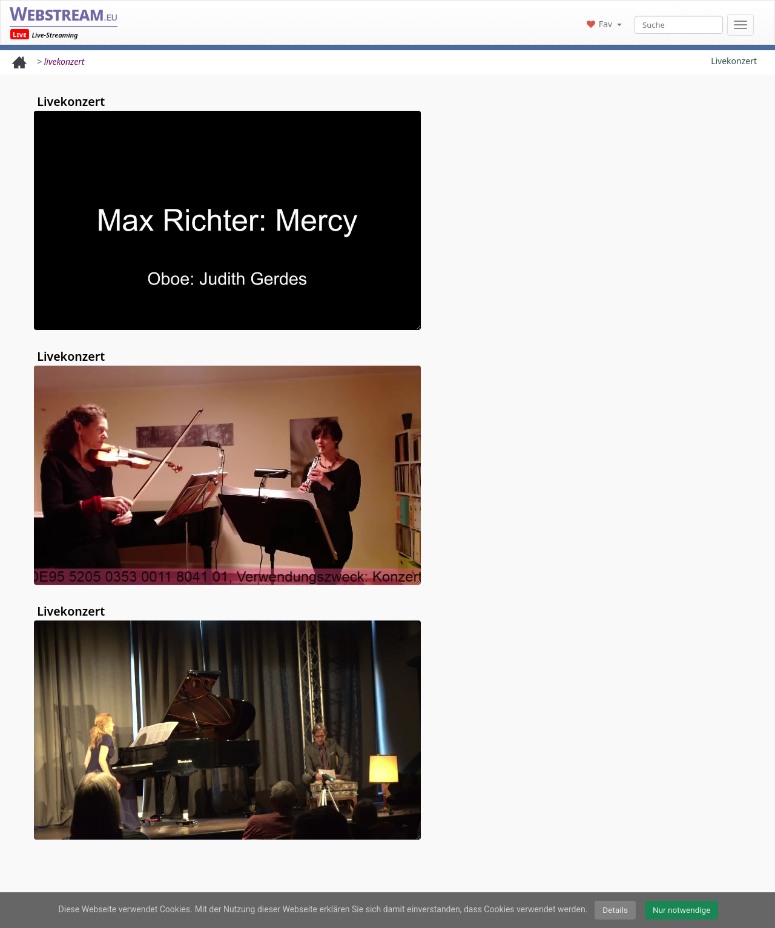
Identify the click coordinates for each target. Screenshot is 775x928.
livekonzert (64, 61)
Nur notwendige (682, 910)
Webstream (63, 13)
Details (615, 910)
